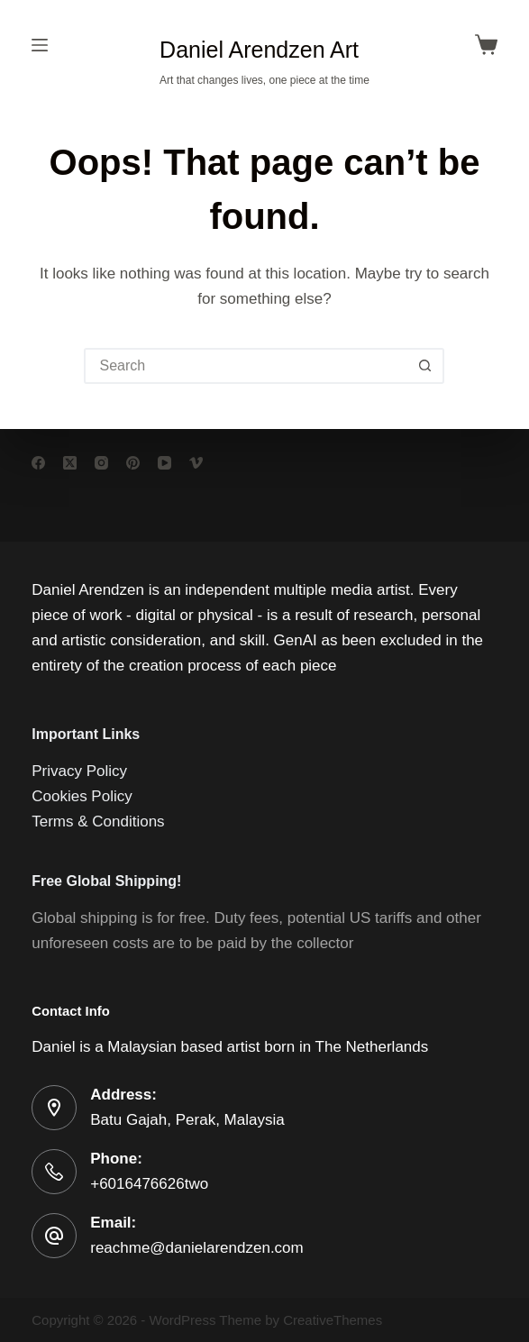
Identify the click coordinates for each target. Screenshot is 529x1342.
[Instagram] (101, 463)
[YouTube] (164, 463)
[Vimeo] (196, 463)
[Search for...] (246, 366)
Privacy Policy (79, 771)
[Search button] (424, 366)
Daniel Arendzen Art (259, 49)
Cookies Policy (82, 796)
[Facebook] (38, 463)
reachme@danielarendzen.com (197, 1247)
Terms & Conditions (98, 821)
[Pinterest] (133, 463)
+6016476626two (149, 1183)
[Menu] (40, 45)
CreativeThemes (332, 1320)
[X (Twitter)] (70, 463)
